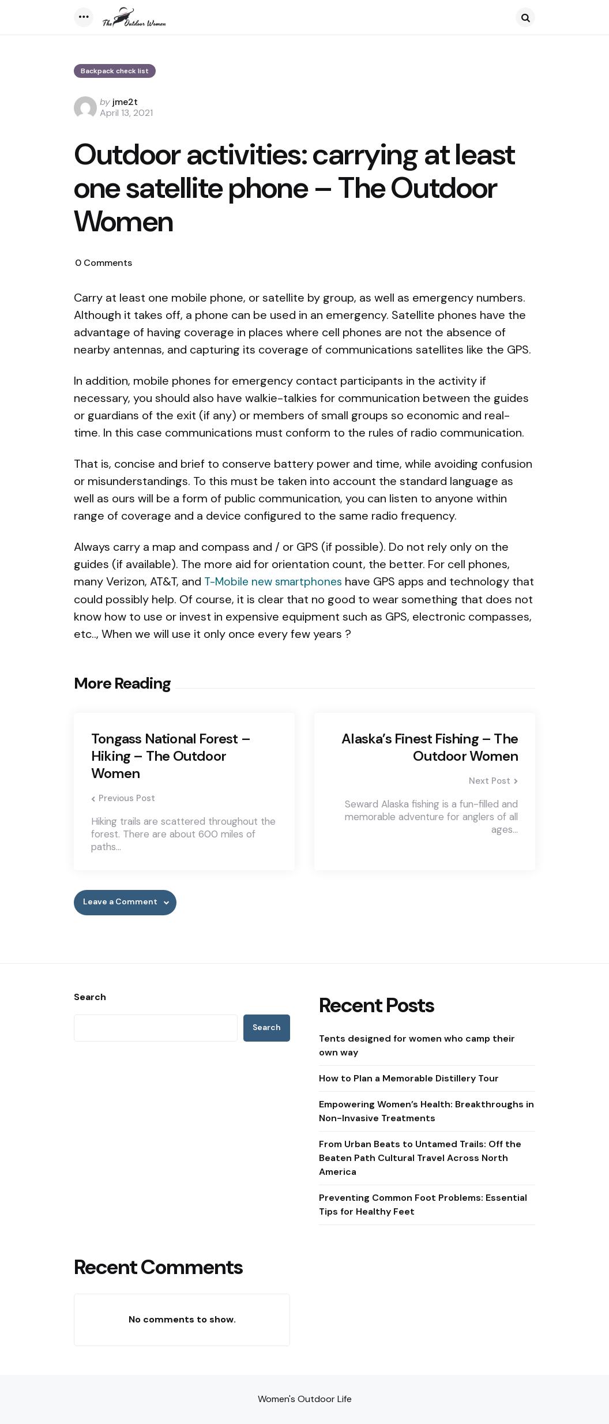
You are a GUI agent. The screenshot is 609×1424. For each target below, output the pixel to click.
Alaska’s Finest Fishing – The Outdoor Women (429, 747)
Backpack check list (115, 71)
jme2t (125, 102)
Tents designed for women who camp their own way (417, 1045)
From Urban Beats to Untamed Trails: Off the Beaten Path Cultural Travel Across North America (420, 1158)
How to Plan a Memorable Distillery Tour (409, 1078)
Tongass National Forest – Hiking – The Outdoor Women (170, 756)
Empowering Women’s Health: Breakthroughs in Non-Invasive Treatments (426, 1111)
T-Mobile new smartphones (276, 581)
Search (90, 997)
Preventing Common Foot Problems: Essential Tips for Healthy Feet (423, 1205)
